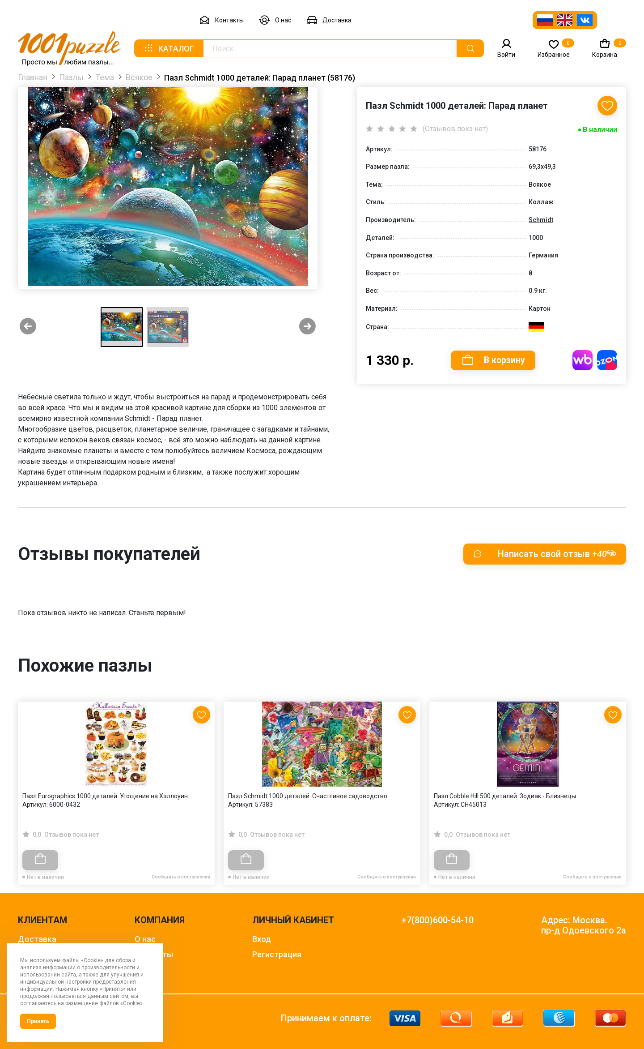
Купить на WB (582, 361)
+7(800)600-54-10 (438, 920)
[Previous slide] (28, 327)
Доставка (329, 20)
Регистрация (276, 954)
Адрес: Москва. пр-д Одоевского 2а (583, 925)
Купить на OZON (607, 361)
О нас (275, 20)
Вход (261, 939)
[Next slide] (307, 327)
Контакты (221, 20)
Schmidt (541, 220)
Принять (38, 1021)
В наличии (600, 130)
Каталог (168, 48)
